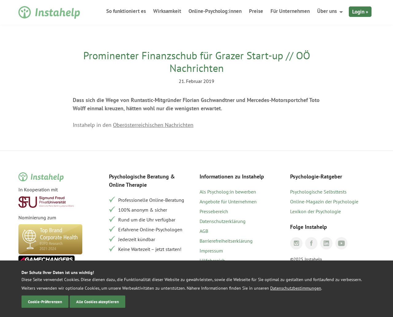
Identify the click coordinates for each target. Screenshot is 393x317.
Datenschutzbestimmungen (295, 288)
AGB (204, 231)
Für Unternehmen (290, 11)
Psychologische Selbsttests (318, 192)
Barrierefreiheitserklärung (226, 241)
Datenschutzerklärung (223, 221)
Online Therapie (128, 184)
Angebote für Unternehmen (228, 201)
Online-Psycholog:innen (215, 11)
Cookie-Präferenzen (45, 301)
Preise (256, 11)
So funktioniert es (126, 11)
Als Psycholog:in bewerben (228, 192)
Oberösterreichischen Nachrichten (153, 124)
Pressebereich (214, 211)
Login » (360, 11)
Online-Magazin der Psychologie (324, 201)
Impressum (211, 251)
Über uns (327, 11)
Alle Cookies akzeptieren (97, 301)
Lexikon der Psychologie (315, 211)
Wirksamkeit (167, 11)
